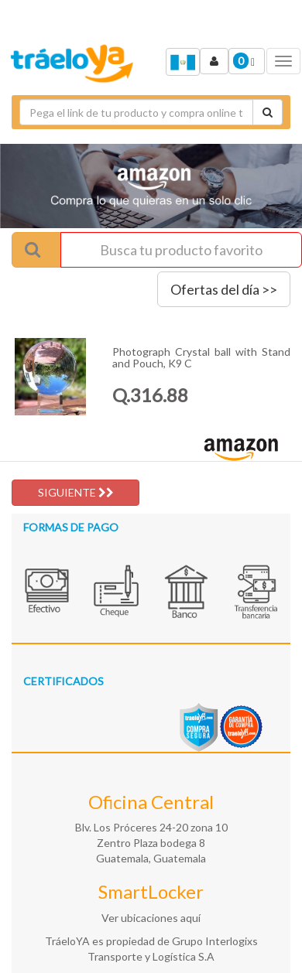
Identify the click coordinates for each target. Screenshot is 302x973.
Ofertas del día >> (223, 289)
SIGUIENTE (76, 492)
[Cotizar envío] (267, 112)
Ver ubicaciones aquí (151, 917)
